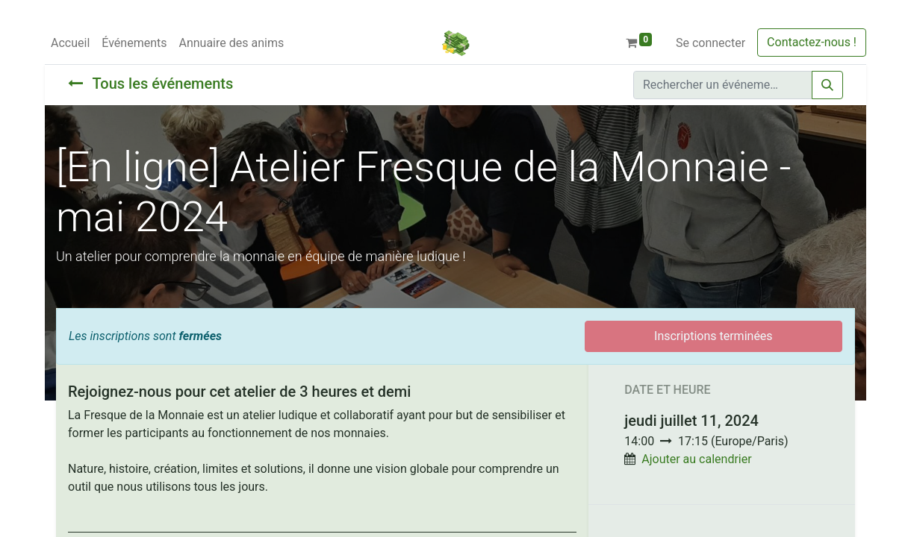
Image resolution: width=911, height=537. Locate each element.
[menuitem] (70, 43)
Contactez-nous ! (811, 42)
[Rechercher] (827, 85)
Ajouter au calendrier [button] (696, 459)
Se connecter (710, 43)
